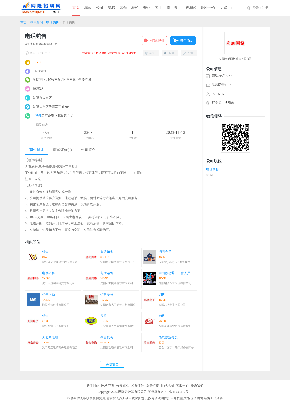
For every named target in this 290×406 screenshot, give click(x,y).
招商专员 (165, 252)
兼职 (146, 7)
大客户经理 (50, 337)
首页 (76, 7)
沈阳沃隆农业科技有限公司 (175, 326)
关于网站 (93, 385)
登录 (38, 116)
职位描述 (36, 150)
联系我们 (197, 385)
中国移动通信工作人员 (174, 273)
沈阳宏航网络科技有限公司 (41, 44)
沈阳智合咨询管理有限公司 (116, 347)
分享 (190, 52)
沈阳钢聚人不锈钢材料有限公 (118, 304)
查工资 (172, 7)
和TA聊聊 (157, 40)
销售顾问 (36, 22)
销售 (45, 252)
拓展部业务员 (168, 337)
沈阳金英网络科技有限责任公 (118, 262)
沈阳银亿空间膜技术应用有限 (59, 262)
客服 (103, 316)
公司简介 (88, 150)
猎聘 (111, 7)
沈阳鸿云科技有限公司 (55, 304)
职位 (88, 7)
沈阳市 (229, 103)
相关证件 (137, 385)
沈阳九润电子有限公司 (172, 304)
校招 (135, 7)
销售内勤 (48, 294)
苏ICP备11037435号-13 (176, 392)
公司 (99, 7)
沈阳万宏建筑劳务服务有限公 (59, 347)
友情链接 (152, 385)
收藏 (171, 52)
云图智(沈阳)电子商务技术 (174, 262)
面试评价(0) (62, 150)
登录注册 (260, 7)
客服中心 (182, 385)
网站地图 (167, 385)
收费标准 (122, 385)
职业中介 (208, 7)
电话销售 (52, 22)
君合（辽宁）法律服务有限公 (176, 347)
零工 (158, 7)
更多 (223, 7)
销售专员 (106, 294)
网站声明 (107, 385)
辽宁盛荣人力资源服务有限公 (118, 326)
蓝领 (123, 7)
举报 (152, 52)
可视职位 (189, 7)
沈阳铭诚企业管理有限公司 (175, 283)
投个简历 (186, 40)
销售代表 (106, 337)
